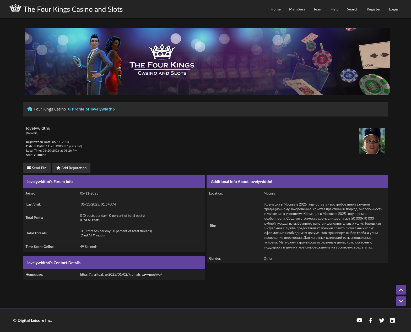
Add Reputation (71, 167)
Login (393, 9)
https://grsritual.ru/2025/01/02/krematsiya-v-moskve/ (121, 274)
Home (276, 9)
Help (335, 9)
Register (374, 9)
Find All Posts (90, 220)
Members (297, 9)
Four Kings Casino (50, 109)
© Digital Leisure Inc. (32, 320)
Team (317, 9)
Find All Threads (93, 235)
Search (353, 9)
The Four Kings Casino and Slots (66, 8)
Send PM (36, 167)
